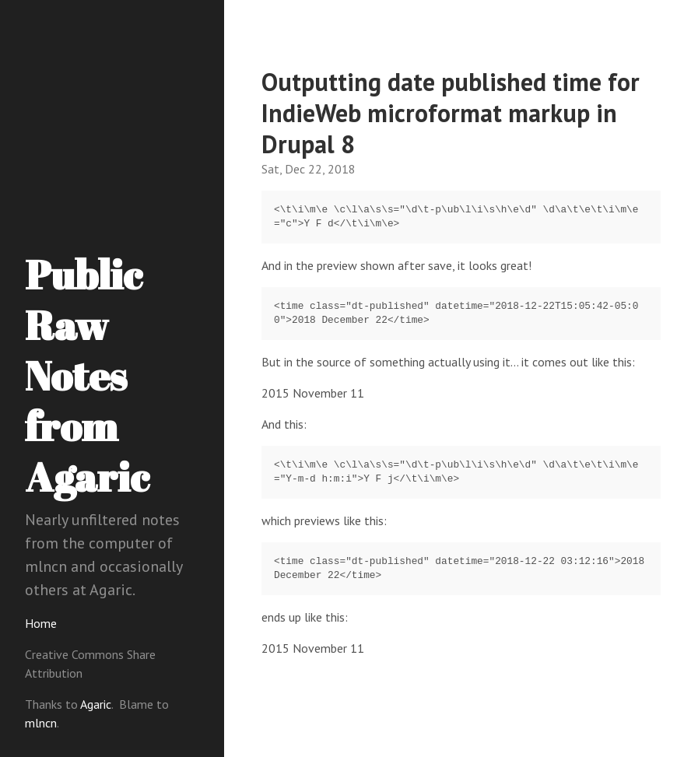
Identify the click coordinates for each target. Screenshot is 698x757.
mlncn (41, 723)
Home (41, 623)
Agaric (95, 704)
